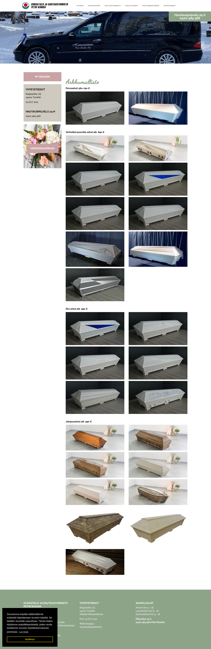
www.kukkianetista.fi (91, 627)
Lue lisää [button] (23, 632)
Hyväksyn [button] (30, 639)
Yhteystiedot (170, 6)
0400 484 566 (190, 18)
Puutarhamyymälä (150, 6)
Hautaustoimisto (113, 6)
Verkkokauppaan (42, 148)
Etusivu (80, 6)
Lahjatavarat (131, 6)
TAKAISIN (42, 76)
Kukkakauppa (94, 6)
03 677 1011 (32, 102)
